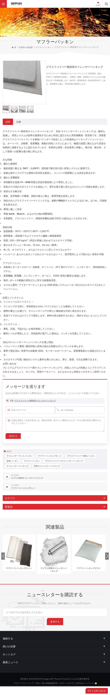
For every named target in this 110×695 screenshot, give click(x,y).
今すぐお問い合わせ (97, 691)
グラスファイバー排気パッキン (81, 456)
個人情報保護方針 (50, 683)
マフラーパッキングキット (50, 456)
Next (107, 556)
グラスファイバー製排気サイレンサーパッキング (35, 404)
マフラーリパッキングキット (20, 568)
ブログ (17, 683)
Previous (3, 556)
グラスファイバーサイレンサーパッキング (64, 461)
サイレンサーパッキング (18, 466)
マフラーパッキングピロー (90, 568)
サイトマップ (28, 683)
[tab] (8, 122)
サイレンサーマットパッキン (20, 456)
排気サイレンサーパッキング (47, 466)
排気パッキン (13, 461)
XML (38, 683)
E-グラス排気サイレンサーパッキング (55, 569)
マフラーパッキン (32, 461)
